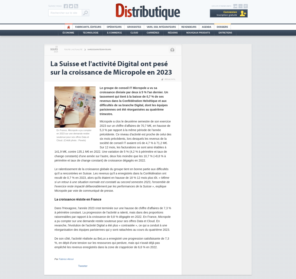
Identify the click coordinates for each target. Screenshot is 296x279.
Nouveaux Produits (198, 33)
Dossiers (222, 27)
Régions (173, 33)
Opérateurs (114, 27)
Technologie (90, 33)
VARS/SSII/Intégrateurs (99, 49)
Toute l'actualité (73, 49)
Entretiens (225, 33)
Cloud (134, 33)
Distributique (148, 12)
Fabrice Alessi (66, 259)
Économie (68, 33)
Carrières (153, 33)
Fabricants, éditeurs (88, 27)
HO (69, 27)
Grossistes (134, 27)
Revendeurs (188, 27)
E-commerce (114, 33)
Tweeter (83, 265)
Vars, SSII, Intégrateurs (161, 27)
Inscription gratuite (227, 13)
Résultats (170, 79)
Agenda (206, 27)
